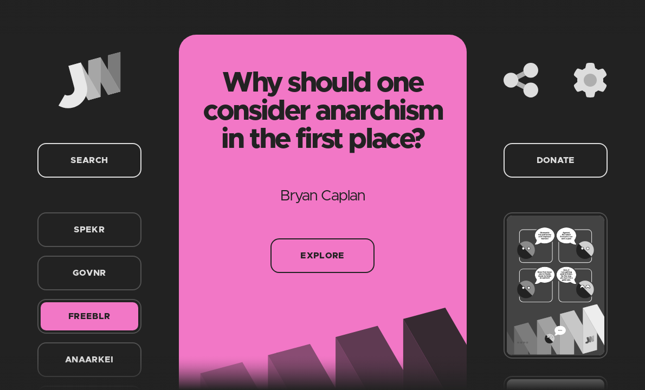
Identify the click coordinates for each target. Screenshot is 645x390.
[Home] (89, 80)
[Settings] (590, 80)
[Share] (521, 80)
